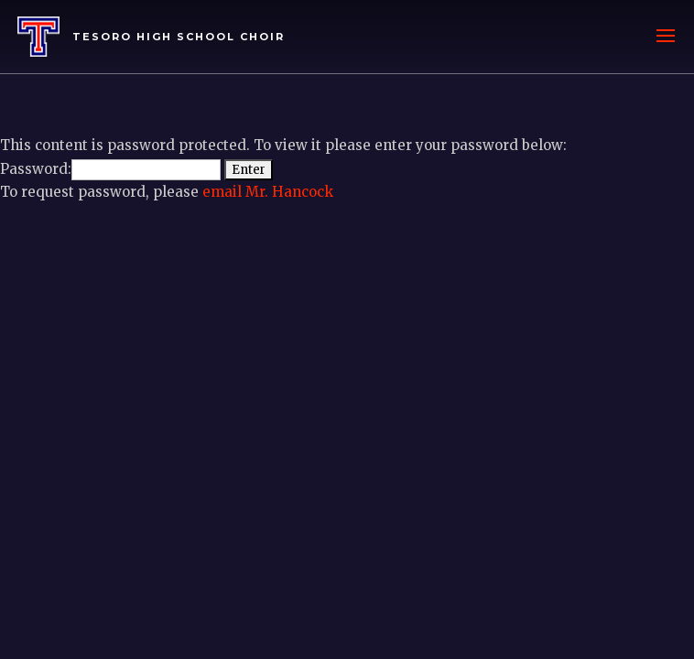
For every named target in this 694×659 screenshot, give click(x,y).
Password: (110, 169)
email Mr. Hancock (267, 191)
